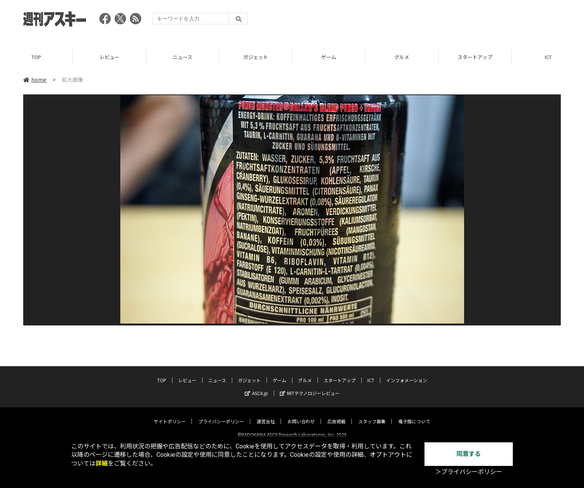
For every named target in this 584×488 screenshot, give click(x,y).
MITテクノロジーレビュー (310, 386)
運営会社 (266, 414)
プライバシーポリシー (221, 414)
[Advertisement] (422, 21)
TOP (36, 57)
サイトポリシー (170, 414)
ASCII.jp (256, 386)
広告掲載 (336, 414)
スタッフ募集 (372, 414)
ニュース (182, 57)
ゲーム (328, 57)
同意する (468, 454)
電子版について (414, 414)
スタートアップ (475, 57)
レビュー (110, 57)
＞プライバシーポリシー (468, 471)
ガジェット (255, 57)
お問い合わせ (301, 414)
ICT (370, 373)
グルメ (401, 57)
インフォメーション (406, 373)
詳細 (102, 463)
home (34, 79)
